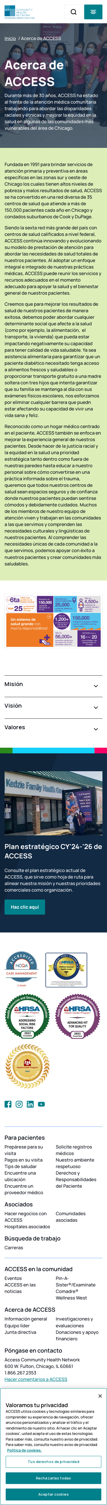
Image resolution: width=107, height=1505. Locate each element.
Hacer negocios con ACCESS (26, 1216)
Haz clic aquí (25, 907)
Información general (26, 1319)
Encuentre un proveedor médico (24, 1189)
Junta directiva (20, 1332)
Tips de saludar (21, 1166)
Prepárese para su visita (24, 1150)
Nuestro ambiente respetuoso (75, 1163)
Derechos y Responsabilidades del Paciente (76, 1179)
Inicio (10, 38)
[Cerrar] (100, 1396)
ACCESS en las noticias (20, 1288)
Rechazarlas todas (53, 1478)
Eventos (13, 1278)
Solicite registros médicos (74, 1150)
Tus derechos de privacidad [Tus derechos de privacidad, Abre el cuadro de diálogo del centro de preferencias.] (53, 1461)
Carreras (14, 1247)
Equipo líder (17, 1325)
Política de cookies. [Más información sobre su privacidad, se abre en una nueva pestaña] (24, 1450)
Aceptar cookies (53, 1494)
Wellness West (71, 1298)
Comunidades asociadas (71, 1216)
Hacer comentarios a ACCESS (36, 1379)
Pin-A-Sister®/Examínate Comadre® (76, 1284)
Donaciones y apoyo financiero (77, 1335)
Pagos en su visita (24, 1160)
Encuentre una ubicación (20, 1176)
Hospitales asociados (27, 1226)
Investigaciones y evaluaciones (74, 1322)
